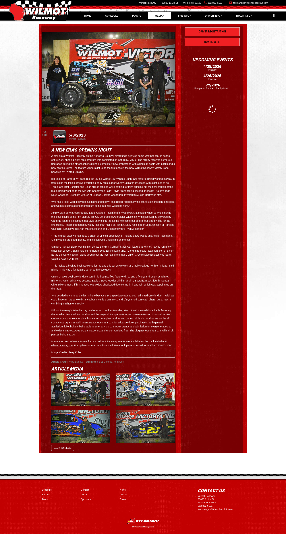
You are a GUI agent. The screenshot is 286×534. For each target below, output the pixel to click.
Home (87, 15)
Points (136, 15)
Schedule (111, 15)
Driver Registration (212, 31)
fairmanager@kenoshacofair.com (250, 2)
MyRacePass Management (143, 527)
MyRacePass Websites (143, 521)
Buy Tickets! (212, 41)
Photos (123, 494)
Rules (123, 499)
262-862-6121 (215, 2)
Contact (85, 489)
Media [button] (159, 15)
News (123, 489)
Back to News (63, 447)
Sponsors (86, 499)
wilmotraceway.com (62, 345)
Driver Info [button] (212, 15)
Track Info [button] (243, 15)
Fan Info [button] (183, 15)
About (84, 494)
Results (46, 494)
